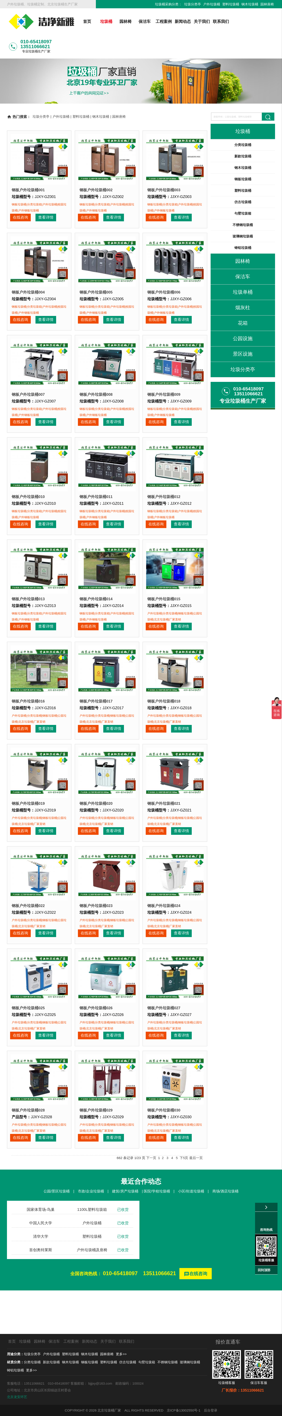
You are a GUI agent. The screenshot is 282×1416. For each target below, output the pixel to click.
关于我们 (200, 21)
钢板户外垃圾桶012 (163, 493)
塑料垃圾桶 (230, 4)
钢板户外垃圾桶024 (163, 929)
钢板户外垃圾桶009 (163, 384)
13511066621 (159, 1317)
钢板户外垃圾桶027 (163, 1038)
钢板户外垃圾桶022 (28, 929)
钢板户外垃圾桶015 (163, 602)
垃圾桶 (104, 21)
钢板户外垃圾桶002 (95, 166)
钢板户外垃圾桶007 (28, 384)
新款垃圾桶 (242, 132)
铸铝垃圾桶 (242, 224)
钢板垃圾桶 (242, 155)
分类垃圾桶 (242, 121)
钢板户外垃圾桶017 (95, 711)
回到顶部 (264, 1270)
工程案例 (162, 21)
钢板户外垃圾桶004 (28, 275)
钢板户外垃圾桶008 (95, 384)
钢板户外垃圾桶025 (28, 1038)
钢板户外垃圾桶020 (95, 820)
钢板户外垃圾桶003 (163, 166)
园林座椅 (267, 4)
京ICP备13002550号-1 (183, 1410)
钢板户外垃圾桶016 (28, 711)
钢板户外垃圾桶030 (163, 1147)
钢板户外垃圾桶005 (95, 275)
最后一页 (196, 1201)
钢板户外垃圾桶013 (28, 602)
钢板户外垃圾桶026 (95, 1038)
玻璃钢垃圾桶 (243, 212)
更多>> (121, 1354)
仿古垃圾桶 (242, 178)
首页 (85, 21)
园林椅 (123, 21)
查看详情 (44, 196)
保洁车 (143, 21)
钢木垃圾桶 (249, 4)
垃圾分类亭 (192, 4)
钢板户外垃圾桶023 (95, 929)
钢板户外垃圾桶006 (163, 275)
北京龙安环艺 (17, 1397)
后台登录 (210, 1410)
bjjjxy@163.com (100, 1383)
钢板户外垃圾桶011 (95, 493)
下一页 (151, 1201)
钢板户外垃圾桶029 (95, 1147)
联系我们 (219, 21)
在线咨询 (20, 196)
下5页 (184, 1201)
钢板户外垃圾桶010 (28, 493)
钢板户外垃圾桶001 (28, 166)
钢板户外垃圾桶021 (163, 820)
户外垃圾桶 (211, 4)
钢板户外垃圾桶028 (28, 1147)
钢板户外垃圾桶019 (28, 820)
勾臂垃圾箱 (242, 189)
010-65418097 (120, 1317)
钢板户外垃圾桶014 (95, 602)
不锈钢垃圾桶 (243, 201)
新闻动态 (181, 21)
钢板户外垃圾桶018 (163, 711)
